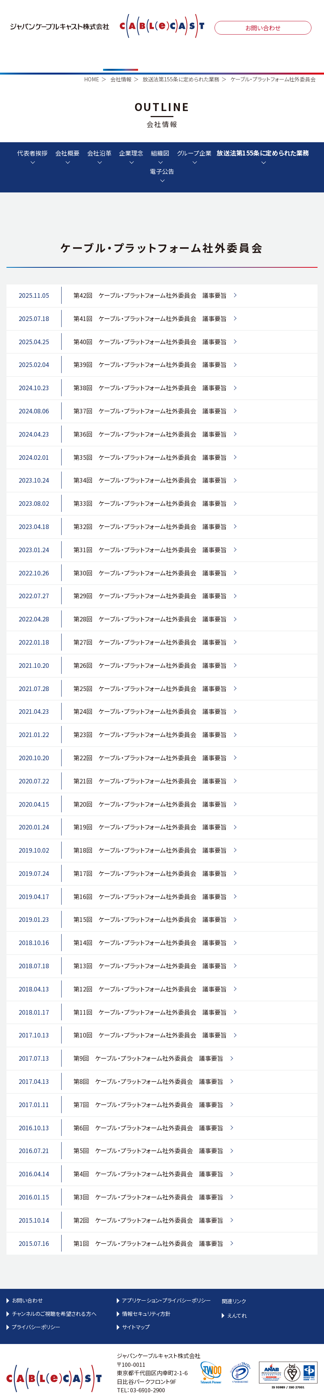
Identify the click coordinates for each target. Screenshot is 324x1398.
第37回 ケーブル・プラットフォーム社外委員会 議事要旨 (150, 396)
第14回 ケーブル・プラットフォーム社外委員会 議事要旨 (150, 928)
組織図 (160, 139)
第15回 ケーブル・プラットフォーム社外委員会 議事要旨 (150, 905)
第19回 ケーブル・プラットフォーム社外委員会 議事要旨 (150, 813)
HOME (91, 65)
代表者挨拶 (32, 139)
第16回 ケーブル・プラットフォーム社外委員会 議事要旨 (150, 882)
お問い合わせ (263, 27)
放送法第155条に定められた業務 (181, 65)
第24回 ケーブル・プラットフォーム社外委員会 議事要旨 (150, 697)
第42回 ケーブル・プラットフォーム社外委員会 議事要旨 (150, 281)
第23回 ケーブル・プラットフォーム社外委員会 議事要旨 (150, 720)
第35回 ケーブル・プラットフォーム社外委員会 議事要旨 (150, 443)
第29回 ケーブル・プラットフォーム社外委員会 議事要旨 (150, 581)
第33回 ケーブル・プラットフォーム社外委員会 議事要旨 (150, 489)
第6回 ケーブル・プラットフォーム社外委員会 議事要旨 (148, 1113)
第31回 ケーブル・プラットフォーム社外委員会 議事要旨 (150, 535)
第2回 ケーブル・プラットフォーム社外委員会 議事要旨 (148, 1206)
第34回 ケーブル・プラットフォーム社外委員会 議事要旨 (150, 466)
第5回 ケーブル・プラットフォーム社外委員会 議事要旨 (148, 1136)
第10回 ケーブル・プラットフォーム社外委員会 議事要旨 (150, 1021)
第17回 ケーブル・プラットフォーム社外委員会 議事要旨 (150, 859)
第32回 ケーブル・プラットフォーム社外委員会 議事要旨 (150, 512)
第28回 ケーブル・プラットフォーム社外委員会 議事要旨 (150, 605)
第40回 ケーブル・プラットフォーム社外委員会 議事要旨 (150, 327)
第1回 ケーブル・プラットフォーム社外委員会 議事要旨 (148, 1229)
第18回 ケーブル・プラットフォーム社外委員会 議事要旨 (150, 836)
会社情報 (121, 65)
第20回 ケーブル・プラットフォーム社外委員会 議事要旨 (150, 789)
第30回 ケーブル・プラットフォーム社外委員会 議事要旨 (150, 558)
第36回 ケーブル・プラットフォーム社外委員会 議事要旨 (150, 419)
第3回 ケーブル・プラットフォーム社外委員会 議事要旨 (148, 1182)
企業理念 (131, 139)
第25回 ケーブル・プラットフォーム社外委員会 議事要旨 (150, 674)
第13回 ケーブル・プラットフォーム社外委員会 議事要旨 (150, 951)
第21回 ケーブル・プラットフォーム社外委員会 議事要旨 (150, 766)
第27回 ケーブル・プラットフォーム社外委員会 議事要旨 (150, 627)
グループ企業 (194, 139)
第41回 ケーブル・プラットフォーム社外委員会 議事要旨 (150, 304)
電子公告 (162, 158)
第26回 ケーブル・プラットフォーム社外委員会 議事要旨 (150, 651)
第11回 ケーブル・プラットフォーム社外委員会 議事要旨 (150, 997)
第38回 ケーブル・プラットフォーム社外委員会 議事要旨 (150, 373)
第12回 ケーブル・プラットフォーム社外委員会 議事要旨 (150, 974)
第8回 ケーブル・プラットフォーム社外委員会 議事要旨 (148, 1067)
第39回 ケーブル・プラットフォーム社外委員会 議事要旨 (150, 350)
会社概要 (67, 139)
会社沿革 (99, 139)
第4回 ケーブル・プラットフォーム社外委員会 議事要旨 (148, 1159)
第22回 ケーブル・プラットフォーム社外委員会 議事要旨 (150, 743)
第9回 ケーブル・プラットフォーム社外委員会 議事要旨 (148, 1044)
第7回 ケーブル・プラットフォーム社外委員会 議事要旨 (148, 1090)
